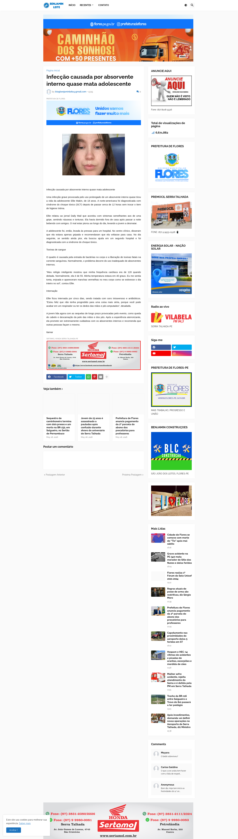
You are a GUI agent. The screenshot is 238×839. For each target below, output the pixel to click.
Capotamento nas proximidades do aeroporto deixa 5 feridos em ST (177, 637)
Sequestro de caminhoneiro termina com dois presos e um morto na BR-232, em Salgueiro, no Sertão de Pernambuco (58, 426)
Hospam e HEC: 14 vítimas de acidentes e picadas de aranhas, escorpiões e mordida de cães (179, 658)
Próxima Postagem (132, 474)
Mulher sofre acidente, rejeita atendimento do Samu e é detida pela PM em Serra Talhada (179, 680)
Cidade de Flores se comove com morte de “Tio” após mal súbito (178, 539)
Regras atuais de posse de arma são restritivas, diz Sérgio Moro (179, 593)
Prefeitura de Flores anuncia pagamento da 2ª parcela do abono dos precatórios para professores (127, 426)
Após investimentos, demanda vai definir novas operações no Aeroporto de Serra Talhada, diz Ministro (178, 721)
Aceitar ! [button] (13, 830)
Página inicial (53, 70)
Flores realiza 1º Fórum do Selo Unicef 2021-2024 (179, 575)
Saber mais (25, 823)
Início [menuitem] (72, 5)
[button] (186, 5)
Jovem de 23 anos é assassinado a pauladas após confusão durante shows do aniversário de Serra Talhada (93, 426)
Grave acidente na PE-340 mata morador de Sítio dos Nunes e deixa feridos (179, 558)
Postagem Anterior (55, 474)
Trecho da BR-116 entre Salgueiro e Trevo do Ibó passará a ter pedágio (179, 701)
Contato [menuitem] (103, 5)
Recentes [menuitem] (85, 5)
